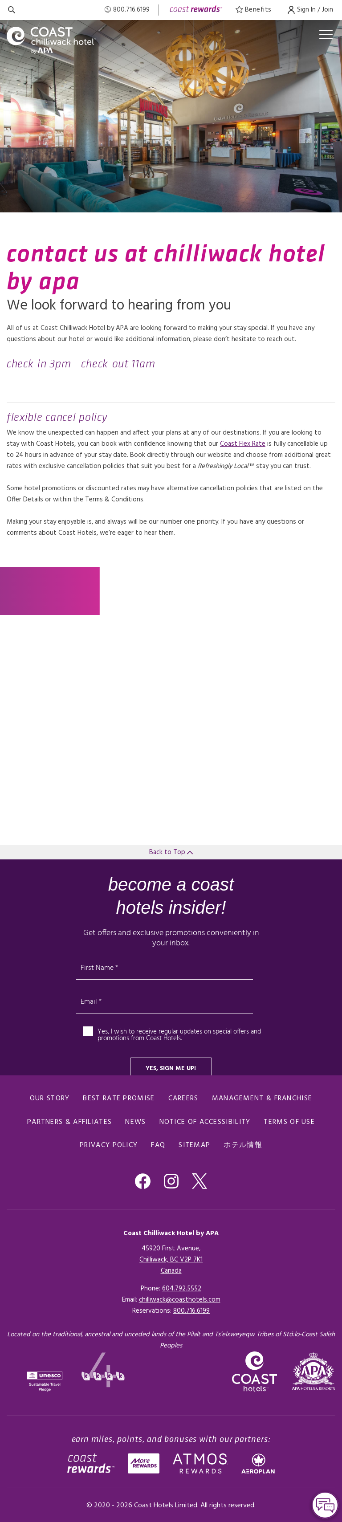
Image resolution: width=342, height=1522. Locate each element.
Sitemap (194, 1145)
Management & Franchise (262, 1098)
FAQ (158, 1145)
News (135, 1122)
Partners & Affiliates (69, 1122)
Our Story (50, 1098)
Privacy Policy (109, 1145)
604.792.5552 (181, 1288)
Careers (183, 1098)
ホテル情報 (243, 1145)
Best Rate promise (119, 1098)
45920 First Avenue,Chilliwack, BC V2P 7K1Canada (171, 1259)
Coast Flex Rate (242, 444)
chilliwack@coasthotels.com (179, 1299)
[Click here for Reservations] (191, 1311)
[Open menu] (326, 34)
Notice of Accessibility (205, 1122)
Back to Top (171, 852)
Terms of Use (289, 1122)
